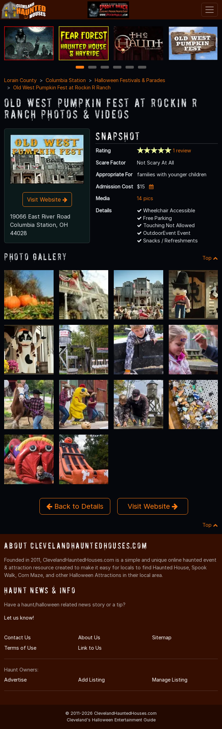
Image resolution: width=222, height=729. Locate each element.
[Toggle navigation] (209, 10)
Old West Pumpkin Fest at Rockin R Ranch (62, 87)
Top (210, 258)
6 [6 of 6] (142, 68)
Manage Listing (169, 680)
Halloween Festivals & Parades (130, 80)
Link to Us (90, 648)
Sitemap (162, 637)
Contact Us (17, 637)
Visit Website (47, 199)
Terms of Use (20, 648)
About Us (89, 637)
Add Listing (91, 680)
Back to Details (74, 506)
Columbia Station (66, 80)
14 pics (145, 198)
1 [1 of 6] (80, 68)
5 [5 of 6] (129, 68)
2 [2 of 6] (92, 68)
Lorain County (20, 80)
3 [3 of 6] (104, 68)
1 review (182, 150)
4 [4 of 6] (117, 68)
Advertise (15, 680)
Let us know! (19, 618)
